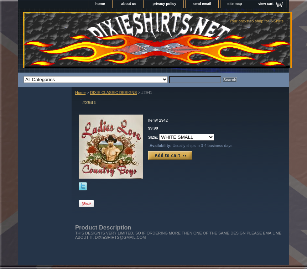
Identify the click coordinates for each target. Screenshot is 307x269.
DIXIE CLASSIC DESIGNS (113, 92)
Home (80, 92)
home (100, 4)
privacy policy (164, 4)
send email (202, 4)
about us (128, 4)
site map (235, 4)
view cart (266, 4)
